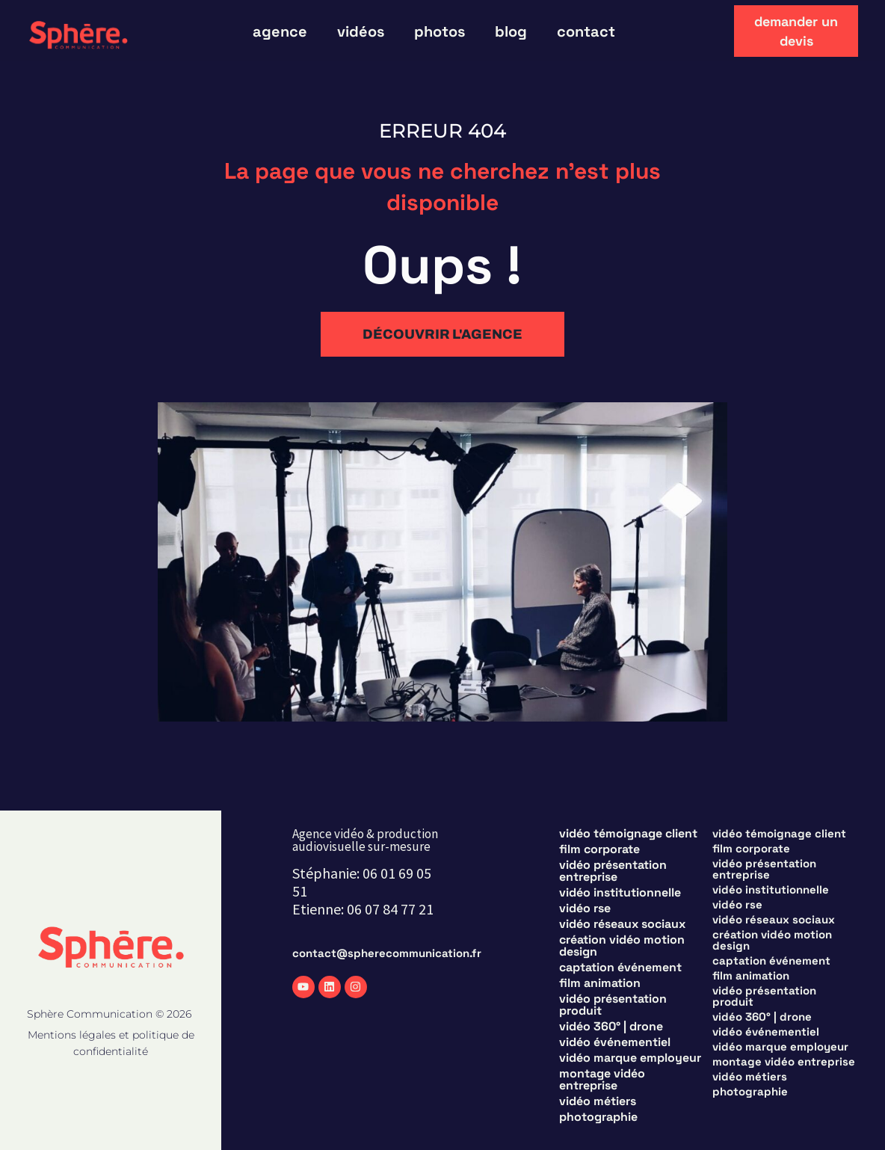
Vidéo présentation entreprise (613, 871)
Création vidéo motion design (622, 946)
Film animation (600, 983)
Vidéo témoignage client (628, 834)
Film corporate (599, 849)
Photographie (598, 1117)
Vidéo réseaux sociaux (622, 924)
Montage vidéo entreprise (602, 1080)
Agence (280, 31)
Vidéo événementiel (614, 1042)
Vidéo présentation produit (613, 1005)
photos (439, 31)
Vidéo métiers (597, 1101)
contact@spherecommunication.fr (386, 953)
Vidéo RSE (585, 908)
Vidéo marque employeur (630, 1058)
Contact (586, 31)
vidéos (360, 31)
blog (511, 31)
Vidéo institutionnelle (620, 893)
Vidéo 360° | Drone (611, 1027)
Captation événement (620, 968)
